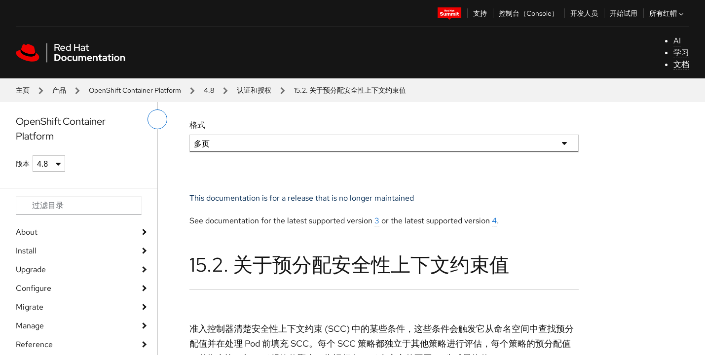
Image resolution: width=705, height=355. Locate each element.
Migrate (29, 307)
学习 (681, 52)
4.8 (209, 90)
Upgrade (31, 269)
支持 (480, 13)
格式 (197, 125)
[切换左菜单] (157, 119)
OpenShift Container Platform (135, 90)
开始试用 (623, 13)
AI (677, 41)
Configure (33, 288)
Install (26, 251)
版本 (23, 163)
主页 (23, 90)
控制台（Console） (528, 13)
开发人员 (584, 13)
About (26, 232)
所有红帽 (667, 13)
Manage (30, 325)
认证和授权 (254, 90)
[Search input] (79, 205)
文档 (681, 64)
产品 (59, 90)
